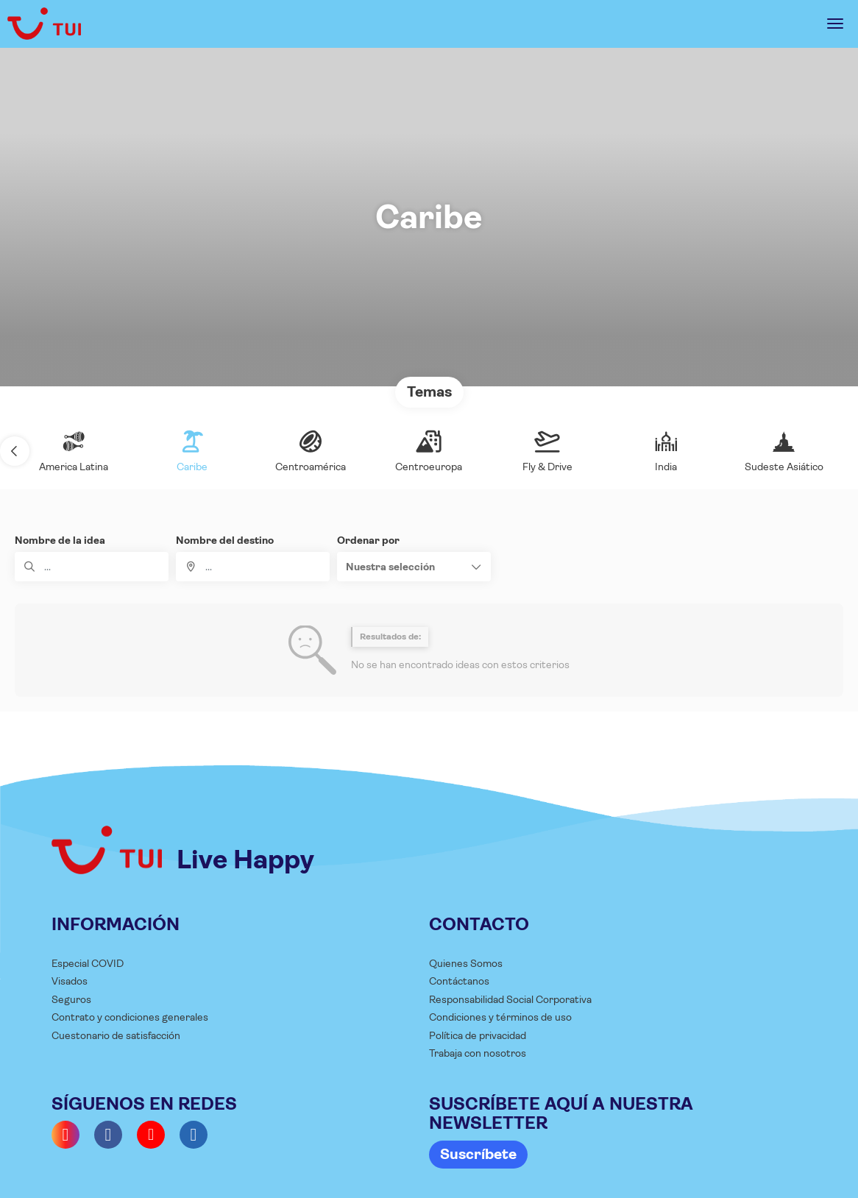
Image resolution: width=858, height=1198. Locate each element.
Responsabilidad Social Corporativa (510, 999)
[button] (14, 451)
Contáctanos (459, 981)
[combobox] (253, 566)
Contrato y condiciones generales (130, 1017)
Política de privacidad (477, 1035)
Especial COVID (88, 963)
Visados (70, 981)
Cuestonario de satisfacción (116, 1035)
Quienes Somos (466, 963)
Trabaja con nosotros (477, 1053)
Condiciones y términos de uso (500, 1017)
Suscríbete (478, 1154)
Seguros (71, 999)
